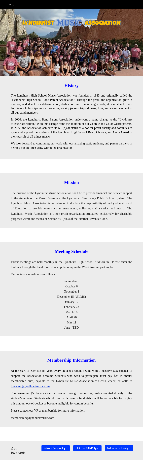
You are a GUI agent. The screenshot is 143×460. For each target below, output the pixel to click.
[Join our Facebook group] (55, 448)
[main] (72, 85)
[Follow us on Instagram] (119, 448)
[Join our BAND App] (87, 448)
